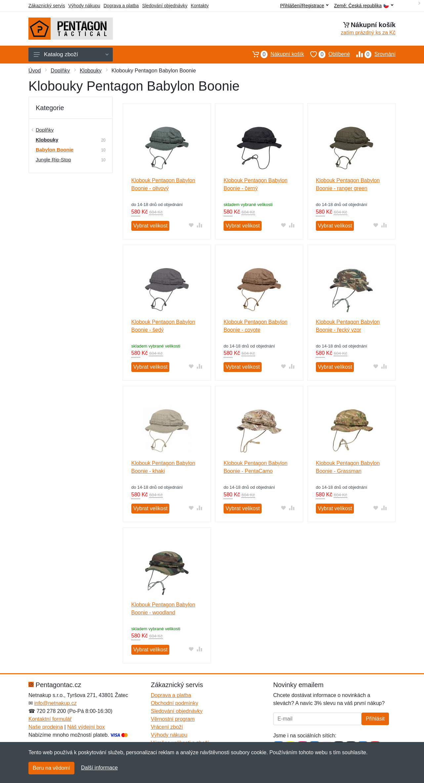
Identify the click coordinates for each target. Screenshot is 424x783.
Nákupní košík (275, 54)
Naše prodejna (45, 727)
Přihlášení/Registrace (304, 5)
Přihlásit (375, 718)
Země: (363, 5)
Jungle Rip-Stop (53, 159)
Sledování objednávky (165, 5)
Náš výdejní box (86, 727)
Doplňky (60, 70)
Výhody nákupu (84, 5)
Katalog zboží (71, 54)
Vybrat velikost (150, 225)
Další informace (99, 767)
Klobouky (91, 70)
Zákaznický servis (46, 5)
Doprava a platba (121, 5)
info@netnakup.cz (55, 703)
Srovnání (373, 54)
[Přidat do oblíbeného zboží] (191, 225)
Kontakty (200, 5)
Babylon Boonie (54, 149)
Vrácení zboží (167, 727)
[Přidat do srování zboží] (199, 225)
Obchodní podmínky (174, 703)
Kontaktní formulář (50, 719)
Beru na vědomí (51, 768)
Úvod (34, 70)
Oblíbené (327, 54)
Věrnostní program (173, 719)
